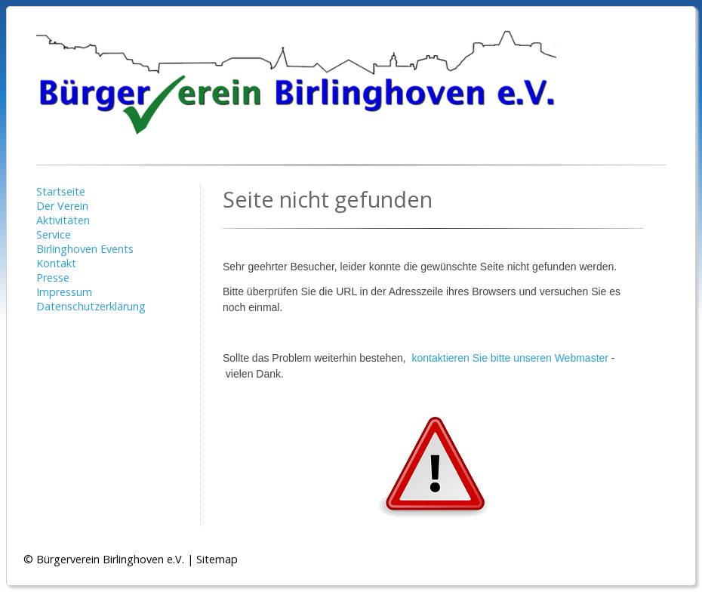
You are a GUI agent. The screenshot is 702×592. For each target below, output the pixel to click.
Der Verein (62, 206)
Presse (52, 277)
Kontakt (56, 263)
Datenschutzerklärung (91, 306)
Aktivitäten (63, 220)
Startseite (60, 191)
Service (53, 234)
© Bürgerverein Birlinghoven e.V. (103, 559)
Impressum (64, 292)
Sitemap (217, 559)
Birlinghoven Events (85, 249)
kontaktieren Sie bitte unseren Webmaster (510, 358)
